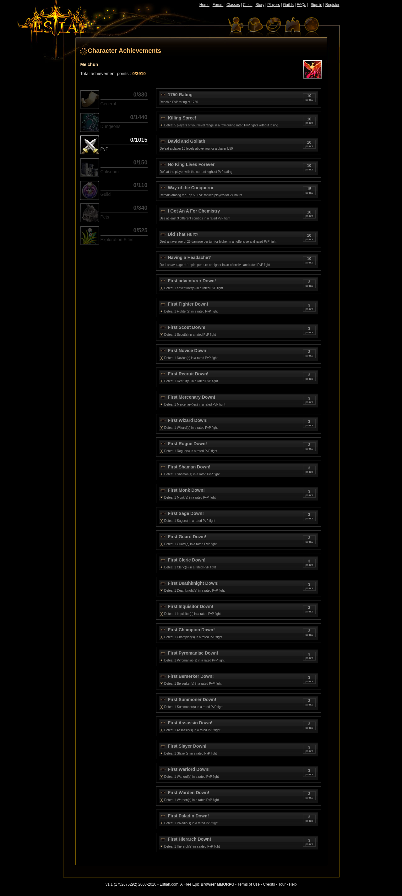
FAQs (301, 5)
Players (273, 5)
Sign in (316, 5)
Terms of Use (248, 884)
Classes (233, 5)
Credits (269, 884)
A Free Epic (207, 884)
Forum (218, 5)
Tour (281, 884)
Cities (248, 5)
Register (332, 5)
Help (293, 884)
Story (259, 5)
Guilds (288, 5)
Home (204, 5)
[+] (161, 125)
